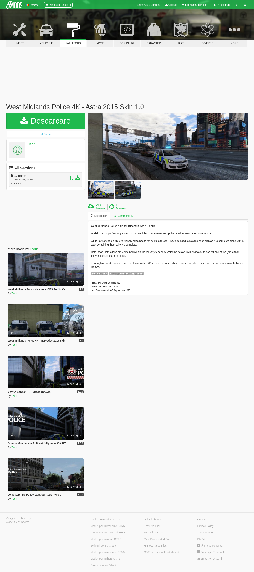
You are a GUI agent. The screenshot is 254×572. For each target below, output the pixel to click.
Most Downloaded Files (157, 539)
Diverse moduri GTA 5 (103, 565)
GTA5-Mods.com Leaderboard (161, 552)
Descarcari (101, 208)
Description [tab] (99, 215)
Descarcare (45, 120)
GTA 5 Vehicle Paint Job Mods (108, 532)
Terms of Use (205, 532)
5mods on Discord (209, 558)
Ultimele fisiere (152, 519)
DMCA (201, 539)
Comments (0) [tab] (124, 215)
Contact (201, 519)
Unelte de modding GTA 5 (105, 519)
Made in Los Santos (17, 521)
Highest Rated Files (155, 545)
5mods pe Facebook (210, 552)
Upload (171, 4)
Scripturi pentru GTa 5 (103, 545)
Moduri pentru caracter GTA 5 (108, 552)
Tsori (31, 144)
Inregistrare (222, 4)
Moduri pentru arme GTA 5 (106, 539)
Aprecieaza (121, 208)
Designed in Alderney (18, 518)
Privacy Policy (205, 526)
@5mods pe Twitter (210, 545)
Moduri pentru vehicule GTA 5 (108, 526)
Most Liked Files (153, 532)
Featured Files (152, 526)
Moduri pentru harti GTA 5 (105, 558)
